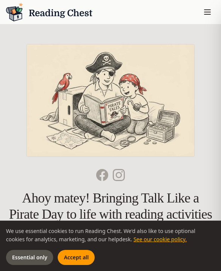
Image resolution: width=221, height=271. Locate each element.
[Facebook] (102, 175)
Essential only (29, 257)
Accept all (76, 257)
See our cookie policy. (160, 239)
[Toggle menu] (207, 12)
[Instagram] (119, 175)
